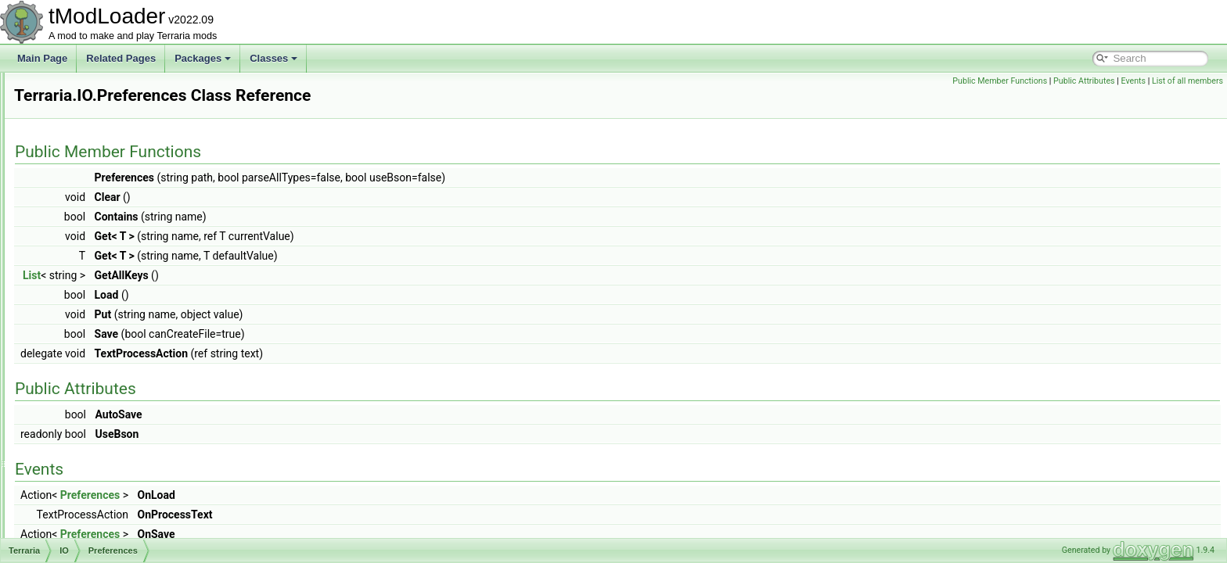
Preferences (102, 312)
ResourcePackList (115, 364)
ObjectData (87, 519)
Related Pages (121, 58)
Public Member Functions (999, 81)
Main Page (42, 58)
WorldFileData (106, 416)
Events (1133, 81)
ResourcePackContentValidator (142, 347)
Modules (81, 484)
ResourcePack (107, 330)
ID (69, 175)
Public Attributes (1084, 81)
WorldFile (96, 398)
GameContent (93, 123)
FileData (94, 243)
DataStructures (95, 89)
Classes (273, 58)
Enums (78, 106)
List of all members (1187, 81)
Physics (80, 536)
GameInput (87, 140)
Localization (88, 433)
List (227, 275)
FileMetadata (104, 261)
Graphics (83, 157)
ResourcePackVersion (123, 381)
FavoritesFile (104, 226)
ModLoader (88, 467)
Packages (203, 58)
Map (73, 450)
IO (69, 209)
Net (71, 502)
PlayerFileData (108, 295)
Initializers (85, 192)
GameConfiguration (117, 278)
